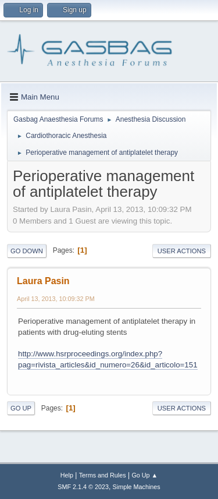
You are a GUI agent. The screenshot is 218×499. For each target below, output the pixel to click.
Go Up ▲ (144, 475)
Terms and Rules (102, 475)
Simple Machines (136, 486)
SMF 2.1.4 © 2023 (83, 486)
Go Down (26, 250)
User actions (182, 250)
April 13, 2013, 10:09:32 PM (56, 298)
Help (66, 475)
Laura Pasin (43, 281)
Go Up (20, 408)
